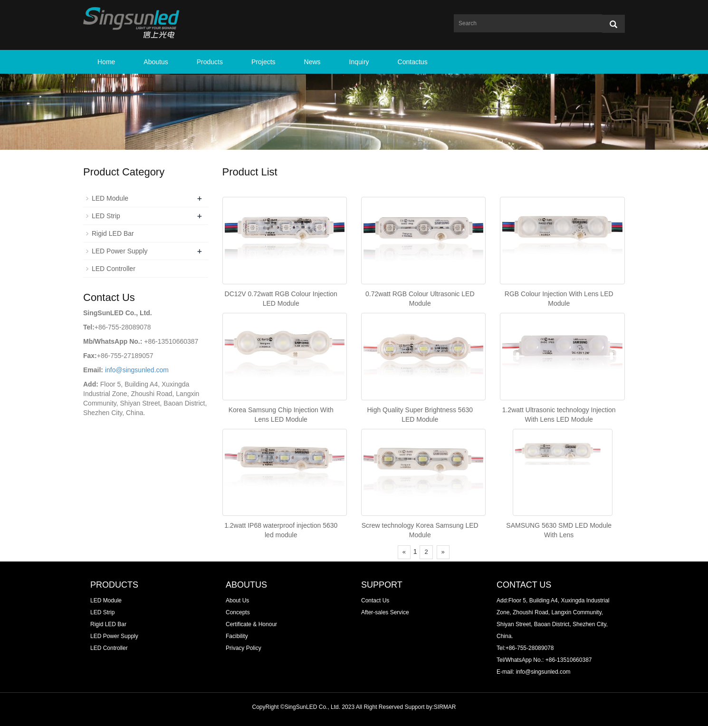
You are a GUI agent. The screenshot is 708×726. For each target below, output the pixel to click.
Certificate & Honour (251, 624)
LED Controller (113, 268)
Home (106, 62)
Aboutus (156, 62)
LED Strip (106, 216)
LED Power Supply (120, 251)
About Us (237, 600)
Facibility (237, 636)
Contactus (413, 62)
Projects (263, 62)
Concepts (238, 612)
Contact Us (375, 600)
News (312, 62)
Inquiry (359, 62)
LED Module (110, 198)
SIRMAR (445, 707)
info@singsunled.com (137, 370)
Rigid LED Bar (113, 233)
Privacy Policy (243, 648)
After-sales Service (385, 612)
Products (210, 62)
